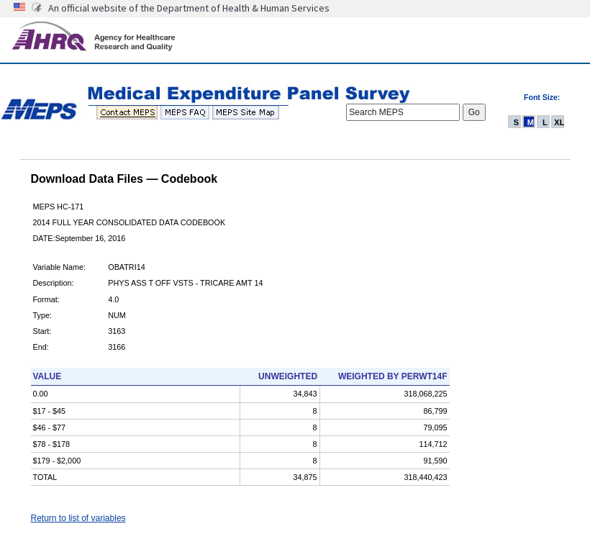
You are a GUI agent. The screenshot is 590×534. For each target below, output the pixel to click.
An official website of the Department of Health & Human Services (189, 7)
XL (559, 122)
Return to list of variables (78, 518)
